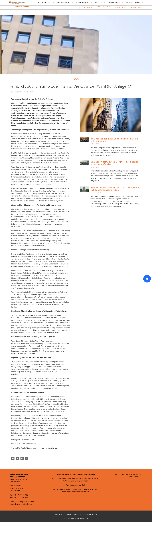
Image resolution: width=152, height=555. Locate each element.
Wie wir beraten (65, 3)
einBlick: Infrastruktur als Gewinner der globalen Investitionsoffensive (114, 163)
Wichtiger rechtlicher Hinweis (23, 439)
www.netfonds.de (52, 448)
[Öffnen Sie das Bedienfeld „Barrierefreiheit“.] (147, 279)
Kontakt (129, 3)
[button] (12, 458)
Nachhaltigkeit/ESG (90, 514)
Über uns (100, 3)
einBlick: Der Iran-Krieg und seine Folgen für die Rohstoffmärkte (114, 140)
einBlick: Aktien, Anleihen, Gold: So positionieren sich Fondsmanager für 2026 (115, 188)
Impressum (67, 514)
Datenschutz (77, 514)
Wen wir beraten (84, 3)
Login (139, 3)
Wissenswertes (115, 3)
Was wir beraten (46, 3)
